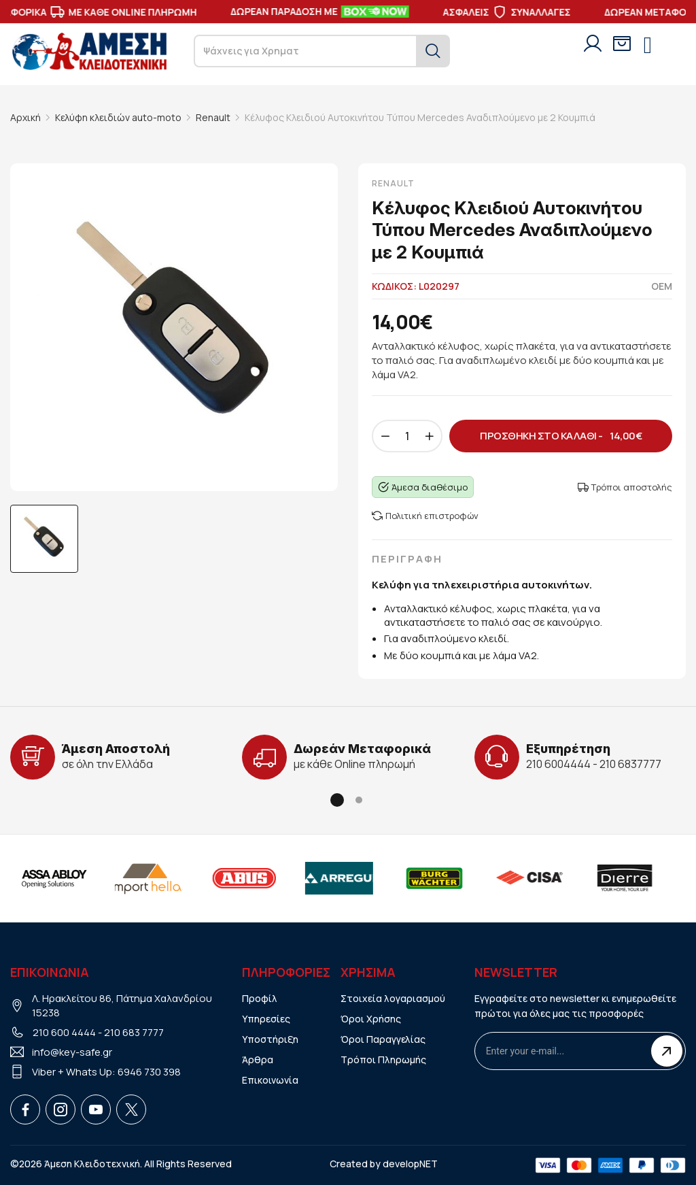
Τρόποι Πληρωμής (383, 1059)
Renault (213, 117)
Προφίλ (259, 998)
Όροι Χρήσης (371, 1018)
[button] (337, 800)
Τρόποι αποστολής (625, 487)
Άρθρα (257, 1059)
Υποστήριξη (270, 1039)
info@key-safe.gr (72, 1052)
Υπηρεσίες (266, 1018)
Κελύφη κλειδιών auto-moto (118, 117)
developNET (410, 1163)
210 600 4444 (64, 1032)
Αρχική (25, 117)
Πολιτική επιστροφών (425, 516)
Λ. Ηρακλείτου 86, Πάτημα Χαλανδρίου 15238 (122, 1005)
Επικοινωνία (270, 1079)
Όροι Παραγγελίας (383, 1039)
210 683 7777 (134, 1032)
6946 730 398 (149, 1072)
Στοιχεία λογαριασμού (393, 998)
